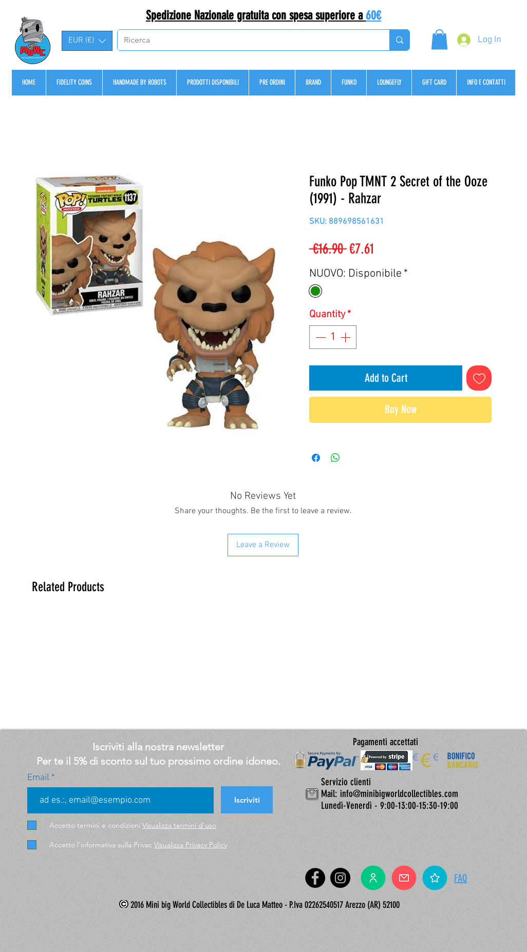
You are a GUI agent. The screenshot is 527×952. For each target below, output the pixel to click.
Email (39, 778)
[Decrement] (319, 337)
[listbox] (87, 41)
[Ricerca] (246, 40)
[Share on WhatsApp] (335, 458)
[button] (87, 41)
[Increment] (346, 337)
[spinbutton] (332, 337)
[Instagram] (340, 878)
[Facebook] (315, 878)
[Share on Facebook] (316, 458)
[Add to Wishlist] (479, 378)
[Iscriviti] (247, 799)
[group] (263, 668)
